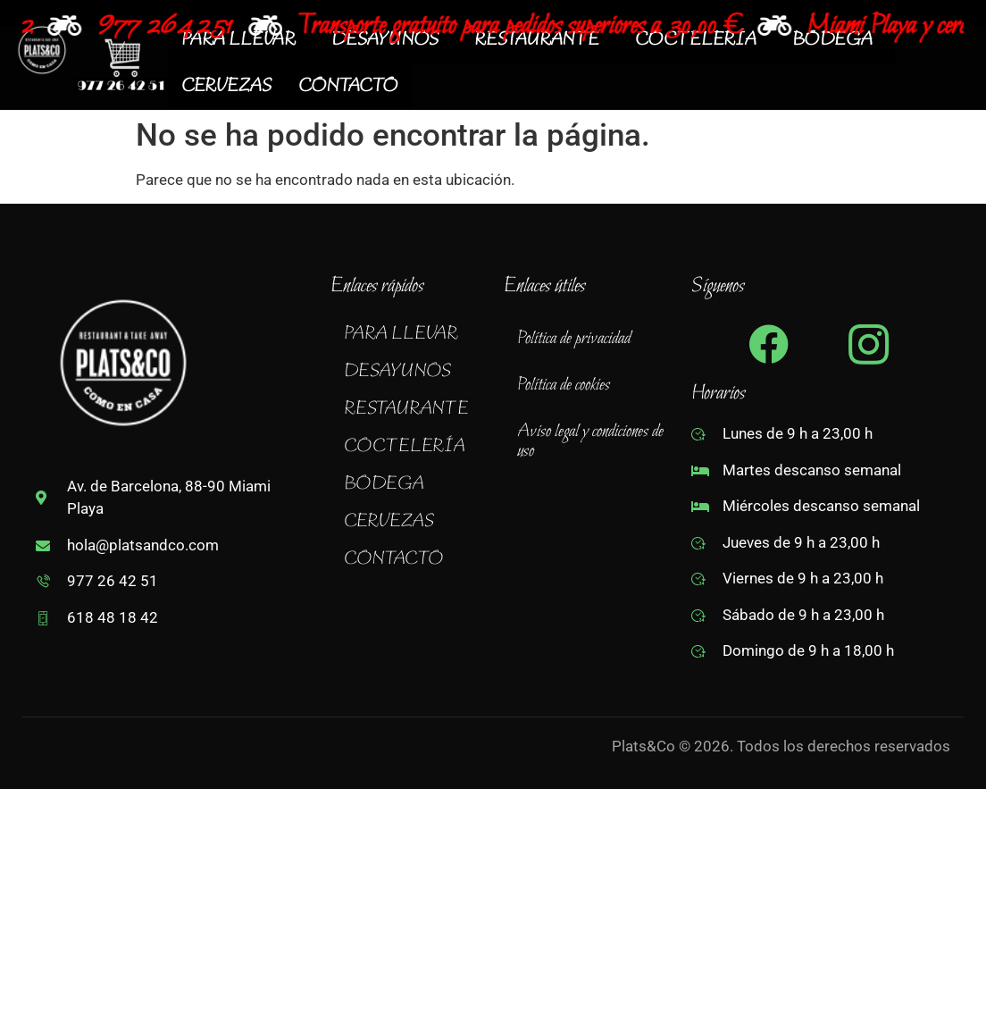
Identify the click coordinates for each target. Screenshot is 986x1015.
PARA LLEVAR (411, 334)
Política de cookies (563, 385)
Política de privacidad (574, 338)
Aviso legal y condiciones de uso (590, 441)
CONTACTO (348, 86)
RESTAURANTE (416, 409)
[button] (412, 334)
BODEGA (394, 484)
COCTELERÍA (414, 446)
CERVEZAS (226, 86)
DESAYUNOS (407, 371)
